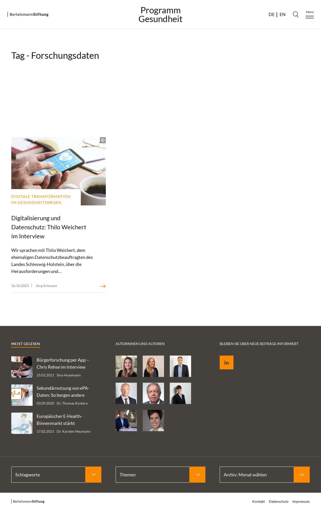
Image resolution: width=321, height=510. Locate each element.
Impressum (301, 501)
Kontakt (258, 501)
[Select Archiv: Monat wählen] (265, 475)
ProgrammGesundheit (160, 14)
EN (283, 14)
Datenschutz (278, 501)
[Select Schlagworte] (56, 475)
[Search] (296, 14)
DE (272, 14)
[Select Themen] (161, 475)
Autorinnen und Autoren (140, 344)
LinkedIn (223, 357)
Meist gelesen (25, 344)
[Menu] (310, 14)
